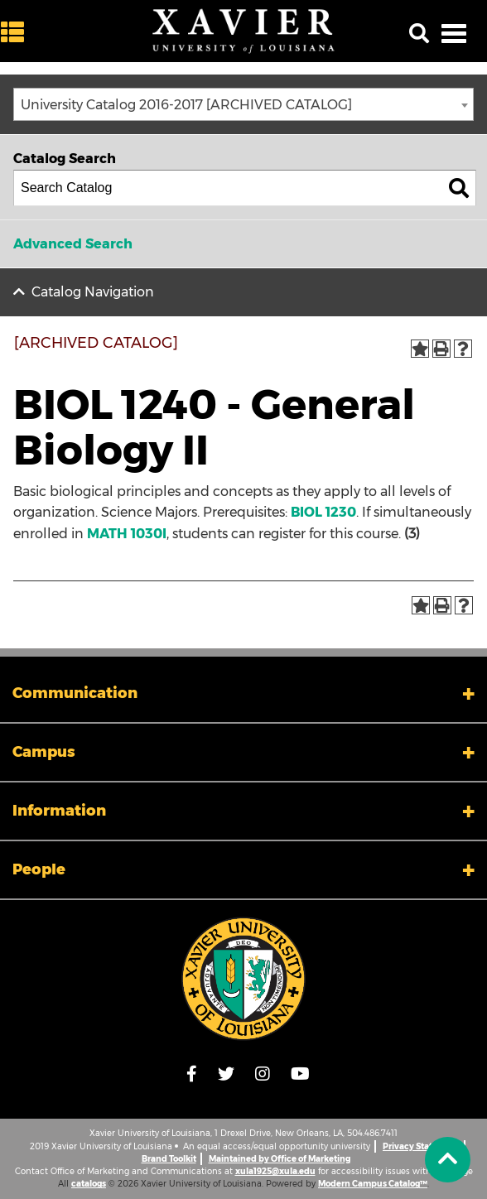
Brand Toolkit (169, 1158)
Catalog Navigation (92, 292)
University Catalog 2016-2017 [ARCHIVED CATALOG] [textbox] (186, 105)
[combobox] (243, 104)
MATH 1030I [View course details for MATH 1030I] (126, 534)
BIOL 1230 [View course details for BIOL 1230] (323, 512)
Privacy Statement (421, 1146)
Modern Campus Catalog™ (372, 1183)
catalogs (88, 1183)
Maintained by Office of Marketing (279, 1158)
